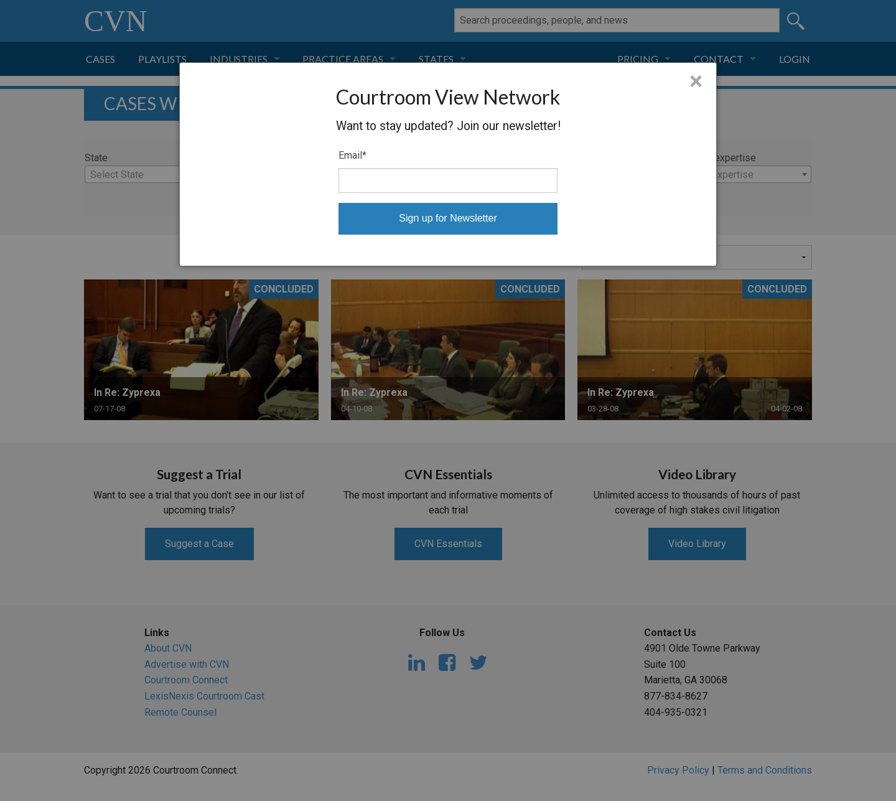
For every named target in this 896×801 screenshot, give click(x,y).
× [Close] (695, 81)
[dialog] (448, 164)
